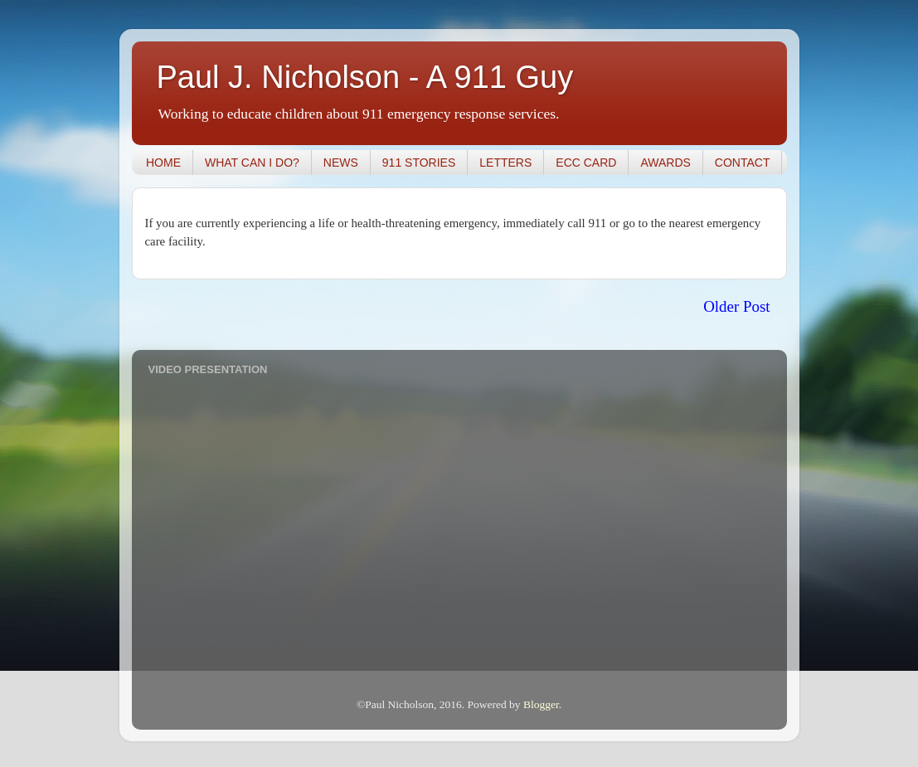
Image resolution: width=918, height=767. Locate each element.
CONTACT (742, 162)
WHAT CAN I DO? (252, 162)
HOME (163, 162)
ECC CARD (586, 162)
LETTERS (505, 162)
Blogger (541, 704)
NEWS (340, 162)
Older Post (736, 306)
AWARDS (665, 162)
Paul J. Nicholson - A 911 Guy (365, 77)
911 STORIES (418, 162)
